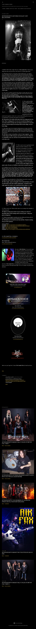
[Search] (33, 2)
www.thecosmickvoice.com (7, 243)
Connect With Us (9, 8)
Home (3, 8)
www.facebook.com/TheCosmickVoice (18, 308)
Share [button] (3, 445)
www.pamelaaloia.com (18, 287)
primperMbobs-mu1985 (10, 377)
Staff (15, 8)
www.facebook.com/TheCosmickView (9, 237)
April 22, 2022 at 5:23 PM (18, 377)
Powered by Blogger (18, 623)
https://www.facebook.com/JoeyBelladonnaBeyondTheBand (18, 225)
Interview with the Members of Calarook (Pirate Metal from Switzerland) (16, 500)
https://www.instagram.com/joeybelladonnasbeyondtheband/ (18, 229)
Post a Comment (7, 445)
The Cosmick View (7, 4)
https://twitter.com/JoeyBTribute (11, 228)
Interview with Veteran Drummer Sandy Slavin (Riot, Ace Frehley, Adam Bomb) (18, 475)
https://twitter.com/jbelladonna (11, 227)
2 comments (7, 503)
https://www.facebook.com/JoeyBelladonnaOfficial (16, 224)
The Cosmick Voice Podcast (23, 8)
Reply (7, 384)
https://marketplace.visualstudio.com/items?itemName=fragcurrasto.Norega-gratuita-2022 (15, 380)
